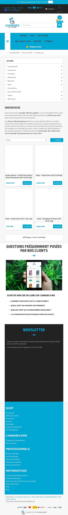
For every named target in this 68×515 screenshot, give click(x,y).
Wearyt (13, 499)
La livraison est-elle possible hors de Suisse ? (32, 314)
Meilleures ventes (12, 416)
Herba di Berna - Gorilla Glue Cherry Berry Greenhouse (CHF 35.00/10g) (18, 176)
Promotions (10, 418)
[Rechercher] (41, 25)
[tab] (34, 301)
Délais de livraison (12, 484)
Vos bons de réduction (14, 427)
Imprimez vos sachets (13, 462)
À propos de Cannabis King (15, 440)
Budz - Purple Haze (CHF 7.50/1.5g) (19, 219)
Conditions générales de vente (17, 475)
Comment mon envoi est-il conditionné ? (30, 301)
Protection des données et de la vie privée (21, 481)
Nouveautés (10, 413)
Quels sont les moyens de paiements (28, 305)
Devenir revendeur (12, 454)
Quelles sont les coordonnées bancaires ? (31, 310)
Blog (14, 8)
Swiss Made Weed (37, 497)
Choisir (8, 140)
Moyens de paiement (13, 478)
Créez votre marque (13, 459)
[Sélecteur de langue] (50, 9)
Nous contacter (11, 443)
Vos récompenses (12, 430)
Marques (9, 421)
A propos (7, 8)
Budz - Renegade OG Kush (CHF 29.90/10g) (49, 220)
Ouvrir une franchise (13, 465)
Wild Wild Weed (51, 497)
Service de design (12, 456)
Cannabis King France (22, 497)
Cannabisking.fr (12, 10)
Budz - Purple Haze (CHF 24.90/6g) (49, 175)
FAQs (8, 487)
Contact (20, 8)
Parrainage (10, 424)
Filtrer (57, 140)
